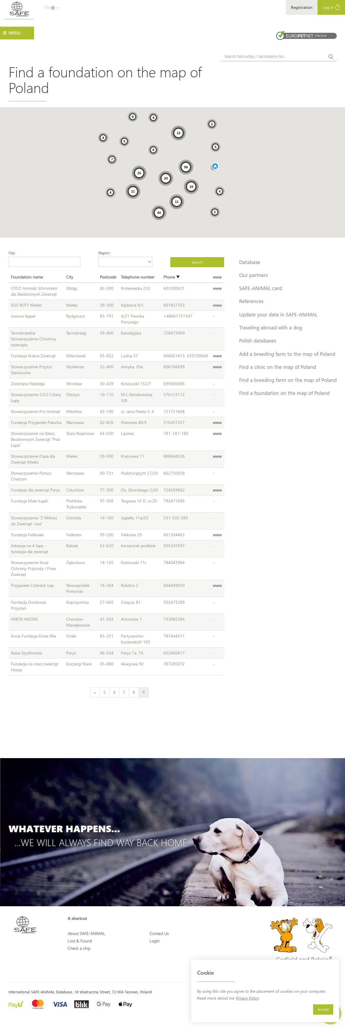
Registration (301, 7)
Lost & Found (80, 941)
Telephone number (138, 277)
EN (51, 7)
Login (155, 941)
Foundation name (27, 277)
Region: (104, 252)
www (217, 277)
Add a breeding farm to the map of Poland (287, 353)
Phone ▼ (171, 277)
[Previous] (95, 692)
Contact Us (159, 933)
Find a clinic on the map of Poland (277, 367)
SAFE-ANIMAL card (260, 288)
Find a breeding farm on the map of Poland (288, 380)
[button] (214, 166)
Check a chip (79, 948)
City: (12, 252)
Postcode (108, 277)
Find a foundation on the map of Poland (284, 393)
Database (249, 262)
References (251, 301)
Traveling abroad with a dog (270, 327)
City (69, 277)
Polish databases (257, 340)
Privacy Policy (247, 997)
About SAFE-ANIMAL (86, 933)
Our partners (253, 275)
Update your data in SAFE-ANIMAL (278, 314)
